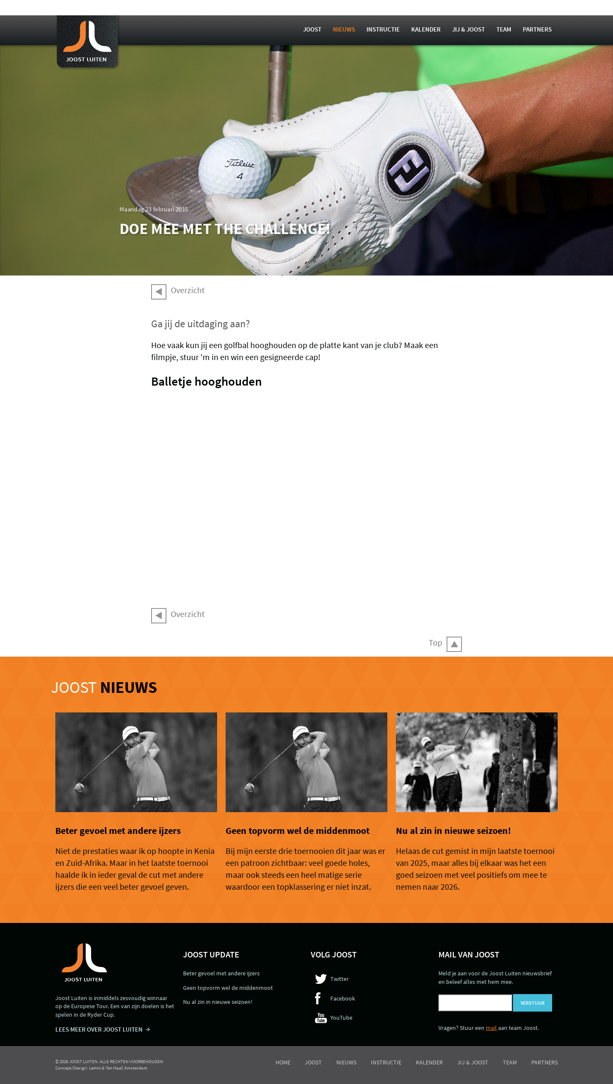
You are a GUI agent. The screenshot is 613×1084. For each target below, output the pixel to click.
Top (435, 642)
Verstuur (532, 1003)
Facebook (342, 998)
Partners (537, 29)
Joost (312, 29)
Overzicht (188, 290)
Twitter (339, 979)
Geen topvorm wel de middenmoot (298, 830)
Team (503, 29)
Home (282, 1062)
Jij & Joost (468, 29)
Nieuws (344, 29)
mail (491, 1028)
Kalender (426, 29)
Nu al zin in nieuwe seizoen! (453, 830)
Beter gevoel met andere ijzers (118, 830)
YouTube (341, 1017)
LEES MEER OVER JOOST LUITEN (99, 1029)
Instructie (383, 29)
